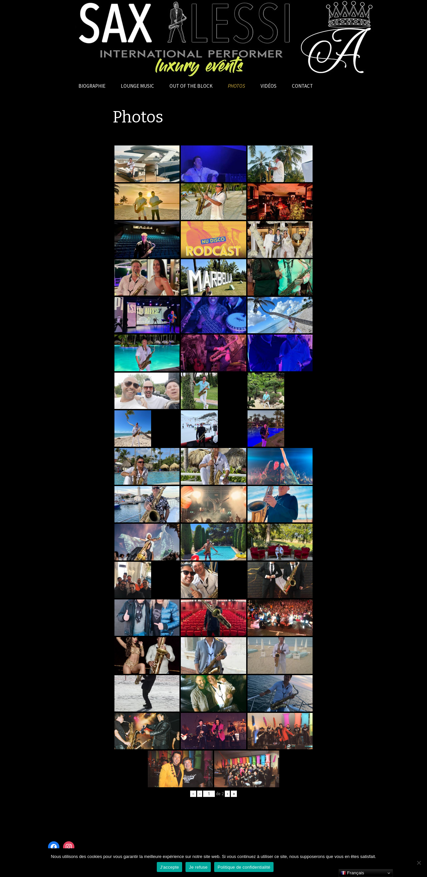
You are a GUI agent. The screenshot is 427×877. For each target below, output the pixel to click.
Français (352, 873)
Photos (236, 86)
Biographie (91, 86)
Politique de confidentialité (244, 867)
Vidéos (269, 86)
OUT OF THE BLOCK (190, 86)
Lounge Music (137, 86)
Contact (302, 86)
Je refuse (198, 867)
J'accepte (169, 867)
